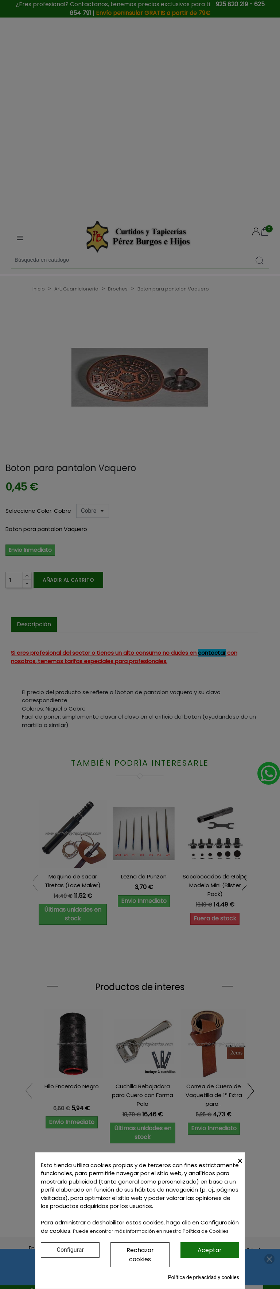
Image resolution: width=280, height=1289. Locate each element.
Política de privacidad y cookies (203, 1277)
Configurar (70, 1249)
